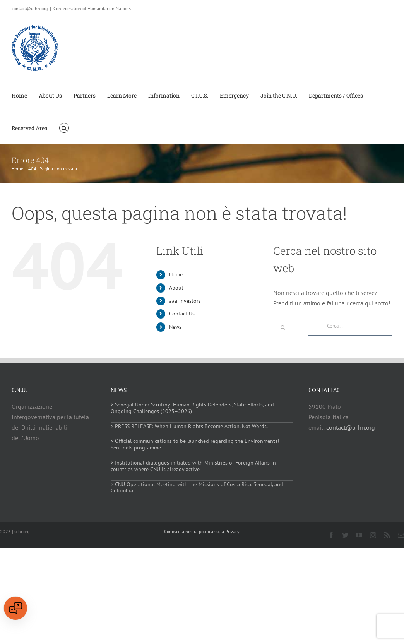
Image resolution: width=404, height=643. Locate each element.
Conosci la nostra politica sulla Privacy (202, 531)
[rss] (387, 535)
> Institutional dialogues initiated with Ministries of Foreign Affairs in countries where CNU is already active (193, 466)
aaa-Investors (185, 300)
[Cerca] (283, 327)
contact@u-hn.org (350, 427)
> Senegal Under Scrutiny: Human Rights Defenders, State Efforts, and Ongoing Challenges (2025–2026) (192, 408)
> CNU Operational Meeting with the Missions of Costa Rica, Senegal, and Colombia (197, 487)
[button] (64, 127)
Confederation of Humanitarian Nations (92, 8)
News (175, 326)
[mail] (401, 535)
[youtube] (359, 535)
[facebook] (331, 535)
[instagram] (373, 535)
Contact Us (182, 313)
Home (176, 274)
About (176, 287)
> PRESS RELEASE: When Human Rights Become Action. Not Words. (189, 426)
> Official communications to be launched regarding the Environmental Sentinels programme (195, 444)
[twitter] (345, 535)
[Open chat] (15, 608)
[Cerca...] (350, 326)
